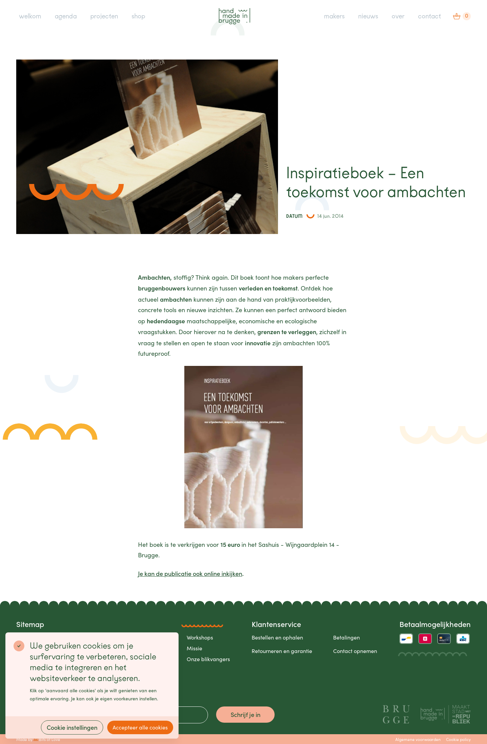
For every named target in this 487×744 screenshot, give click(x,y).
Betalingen (346, 637)
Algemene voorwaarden (418, 739)
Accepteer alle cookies (140, 727)
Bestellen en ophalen (277, 637)
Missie (194, 648)
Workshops (200, 637)
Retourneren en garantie (282, 650)
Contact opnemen (355, 650)
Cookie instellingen (72, 727)
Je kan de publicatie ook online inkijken (190, 573)
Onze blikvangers (208, 658)
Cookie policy (458, 739)
